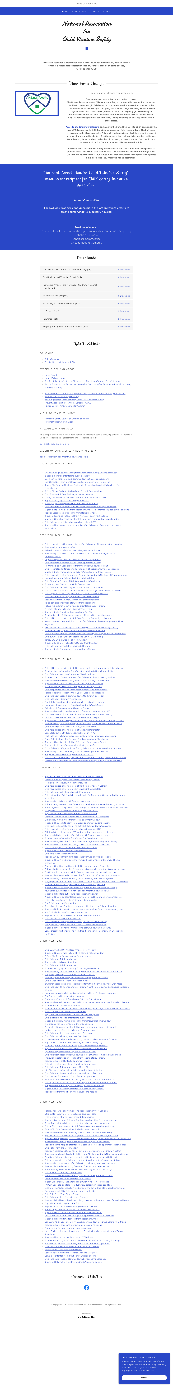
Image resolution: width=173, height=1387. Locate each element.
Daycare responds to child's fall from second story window (73, 621)
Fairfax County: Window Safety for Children (65, 467)
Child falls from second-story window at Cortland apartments (74, 648)
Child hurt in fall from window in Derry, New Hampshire (70, 788)
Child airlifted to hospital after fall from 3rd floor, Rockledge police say (78, 679)
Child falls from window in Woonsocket (63, 760)
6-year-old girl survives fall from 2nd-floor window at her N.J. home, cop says (81, 1181)
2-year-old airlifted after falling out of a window (67, 537)
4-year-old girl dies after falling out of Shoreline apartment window (76, 812)
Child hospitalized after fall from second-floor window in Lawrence (76, 751)
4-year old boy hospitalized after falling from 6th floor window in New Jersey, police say (86, 1215)
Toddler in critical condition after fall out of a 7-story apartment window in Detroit (83, 1212)
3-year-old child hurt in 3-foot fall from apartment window (72, 1280)
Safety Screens (52, 420)
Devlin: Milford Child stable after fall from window (68, 1240)
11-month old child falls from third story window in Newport (72, 778)
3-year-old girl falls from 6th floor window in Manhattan (71, 862)
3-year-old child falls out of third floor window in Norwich (71, 955)
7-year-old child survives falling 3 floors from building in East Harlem (77, 741)
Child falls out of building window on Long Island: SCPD (71, 583)
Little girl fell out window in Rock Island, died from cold (70, 1175)
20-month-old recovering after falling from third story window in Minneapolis (81, 1088)
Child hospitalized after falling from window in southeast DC (73, 890)
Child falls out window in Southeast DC (63, 979)
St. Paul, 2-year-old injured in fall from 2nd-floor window (71, 565)
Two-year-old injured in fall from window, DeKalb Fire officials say (76, 986)
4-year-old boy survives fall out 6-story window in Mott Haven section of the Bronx (83, 1032)
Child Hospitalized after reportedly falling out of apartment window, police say (82, 630)
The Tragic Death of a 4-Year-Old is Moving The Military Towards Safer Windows (82, 442)
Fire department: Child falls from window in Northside (70, 1252)
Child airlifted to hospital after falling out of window (69, 1079)
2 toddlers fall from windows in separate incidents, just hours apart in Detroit (81, 1218)
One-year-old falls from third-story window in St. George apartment (77, 540)
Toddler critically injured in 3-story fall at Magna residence (72, 1029)
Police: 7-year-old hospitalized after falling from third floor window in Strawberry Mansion (87, 868)
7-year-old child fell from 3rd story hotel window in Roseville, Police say (78, 1193)
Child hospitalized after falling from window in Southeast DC (73, 850)
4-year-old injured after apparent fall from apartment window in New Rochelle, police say (87, 1063)
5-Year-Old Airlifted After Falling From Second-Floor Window (73, 552)
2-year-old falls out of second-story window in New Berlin (72, 1267)
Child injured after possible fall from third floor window (70, 1125)
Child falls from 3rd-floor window (60, 1020)
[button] (124, 330)
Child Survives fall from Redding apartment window (69, 555)
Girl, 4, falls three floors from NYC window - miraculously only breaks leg (79, 893)
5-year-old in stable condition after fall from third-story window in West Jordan (82, 580)
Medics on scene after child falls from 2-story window (70, 1091)
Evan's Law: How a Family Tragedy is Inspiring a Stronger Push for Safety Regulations (85, 455)
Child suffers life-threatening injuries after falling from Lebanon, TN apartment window (85, 819)
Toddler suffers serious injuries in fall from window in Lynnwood (75, 946)
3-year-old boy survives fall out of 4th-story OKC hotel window (74, 1014)
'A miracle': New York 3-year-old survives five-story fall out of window (77, 1203)
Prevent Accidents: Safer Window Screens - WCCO (68, 464)
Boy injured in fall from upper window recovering (68, 1289)
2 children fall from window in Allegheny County (67, 769)
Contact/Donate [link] (101, 11)
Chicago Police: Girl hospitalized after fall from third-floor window (75, 558)
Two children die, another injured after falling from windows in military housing (81, 688)
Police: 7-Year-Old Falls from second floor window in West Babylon (76, 1172)
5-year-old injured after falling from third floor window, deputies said (77, 1227)
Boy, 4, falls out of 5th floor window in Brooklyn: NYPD (70, 794)
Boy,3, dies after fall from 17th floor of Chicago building (70, 1317)
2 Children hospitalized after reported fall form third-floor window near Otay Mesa (83, 1045)
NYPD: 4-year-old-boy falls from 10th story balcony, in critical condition (78, 1246)
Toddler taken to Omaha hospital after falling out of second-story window (80, 738)
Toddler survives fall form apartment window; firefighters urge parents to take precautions (87, 1069)
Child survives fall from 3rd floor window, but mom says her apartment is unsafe (82, 651)
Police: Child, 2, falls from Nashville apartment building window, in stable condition (83, 822)
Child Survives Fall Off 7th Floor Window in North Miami (70, 1011)
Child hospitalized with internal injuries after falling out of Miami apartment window (83, 605)
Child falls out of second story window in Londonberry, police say (75, 1320)
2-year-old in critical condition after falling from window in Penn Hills (77, 927)
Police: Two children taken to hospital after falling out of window (75, 667)
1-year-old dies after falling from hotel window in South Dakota (74, 766)
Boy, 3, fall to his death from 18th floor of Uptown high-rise (72, 1076)
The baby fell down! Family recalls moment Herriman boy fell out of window (81, 967)
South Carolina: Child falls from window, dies (65, 1073)
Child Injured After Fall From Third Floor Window (67, 1042)
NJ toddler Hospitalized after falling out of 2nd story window (73, 748)
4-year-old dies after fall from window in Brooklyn (68, 912)
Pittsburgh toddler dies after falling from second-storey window (75, 1119)
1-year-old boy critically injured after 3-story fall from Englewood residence (80, 1054)
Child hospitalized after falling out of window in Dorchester (72, 791)
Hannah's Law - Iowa (55, 439)
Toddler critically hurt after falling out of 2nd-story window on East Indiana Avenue (83, 785)
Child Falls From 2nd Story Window (61, 1209)
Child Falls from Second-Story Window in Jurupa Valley (71, 961)
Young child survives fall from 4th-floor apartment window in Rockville (78, 952)
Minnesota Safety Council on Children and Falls (67, 480)
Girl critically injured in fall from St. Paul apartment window (72, 881)
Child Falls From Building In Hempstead (63, 1233)
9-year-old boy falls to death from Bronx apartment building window (77, 884)
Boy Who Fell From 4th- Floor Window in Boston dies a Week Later (76, 1110)
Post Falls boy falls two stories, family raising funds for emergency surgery (80, 797)
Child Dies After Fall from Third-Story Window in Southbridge (73, 642)
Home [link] (65, 11)
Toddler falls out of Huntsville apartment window (68, 1122)
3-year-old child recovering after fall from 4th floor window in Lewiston (78, 896)
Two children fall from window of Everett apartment (69, 1085)
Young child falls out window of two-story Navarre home (71, 872)
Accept (144, 1378)
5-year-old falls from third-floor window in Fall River (69, 673)
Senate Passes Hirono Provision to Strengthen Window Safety (74, 445)
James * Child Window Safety (90, 461)
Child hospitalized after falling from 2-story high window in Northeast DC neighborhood (86, 636)
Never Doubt (51, 436)
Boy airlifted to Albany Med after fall (62, 1264)
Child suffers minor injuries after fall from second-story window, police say (80, 1187)
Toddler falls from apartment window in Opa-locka (64, 518)
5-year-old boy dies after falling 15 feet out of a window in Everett (75, 803)
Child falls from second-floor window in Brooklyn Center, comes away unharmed (83, 1116)
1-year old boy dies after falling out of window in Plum (70, 1113)
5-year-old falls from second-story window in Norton (70, 710)
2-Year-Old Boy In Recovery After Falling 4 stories (68, 1017)
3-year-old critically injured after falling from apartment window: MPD (77, 772)
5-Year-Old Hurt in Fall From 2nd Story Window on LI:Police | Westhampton (80, 1140)
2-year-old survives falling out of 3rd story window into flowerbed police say (81, 949)
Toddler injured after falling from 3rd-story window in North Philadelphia (79, 732)
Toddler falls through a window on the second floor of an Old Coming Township (82, 1301)
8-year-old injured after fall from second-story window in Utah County (78, 989)
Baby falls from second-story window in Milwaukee (69, 815)
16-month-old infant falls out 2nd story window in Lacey (71, 639)
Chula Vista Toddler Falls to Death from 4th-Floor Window (72, 1308)
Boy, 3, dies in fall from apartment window (64, 1057)
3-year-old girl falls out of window (61, 1023)
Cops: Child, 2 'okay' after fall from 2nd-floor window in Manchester (76, 800)
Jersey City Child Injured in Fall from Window (66, 701)
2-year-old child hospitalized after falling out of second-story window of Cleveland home (87, 1261)
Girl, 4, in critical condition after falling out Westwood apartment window (79, 1237)
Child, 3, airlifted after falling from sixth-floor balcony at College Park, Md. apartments (85, 695)
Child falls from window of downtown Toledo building (70, 735)
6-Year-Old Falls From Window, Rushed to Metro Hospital (72, 1190)
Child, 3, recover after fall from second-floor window (69, 1178)
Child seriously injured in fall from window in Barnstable (71, 909)
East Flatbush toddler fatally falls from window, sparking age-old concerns (80, 933)
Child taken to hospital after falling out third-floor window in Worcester (78, 887)
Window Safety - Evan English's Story (62, 458)
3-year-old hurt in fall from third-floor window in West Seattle (73, 1274)
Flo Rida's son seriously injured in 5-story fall (66, 844)
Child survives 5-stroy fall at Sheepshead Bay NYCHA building (74, 698)
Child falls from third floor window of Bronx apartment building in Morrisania (80, 568)
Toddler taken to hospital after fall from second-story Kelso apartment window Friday (85, 1206)
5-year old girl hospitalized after (60, 608)
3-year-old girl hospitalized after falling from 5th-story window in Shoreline (80, 1224)
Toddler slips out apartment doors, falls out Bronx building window (76, 1106)
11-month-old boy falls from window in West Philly (68, 670)
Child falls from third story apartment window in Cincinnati (72, 658)
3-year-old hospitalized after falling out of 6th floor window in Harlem (77, 905)
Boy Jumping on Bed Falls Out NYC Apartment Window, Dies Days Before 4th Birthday (85, 1283)
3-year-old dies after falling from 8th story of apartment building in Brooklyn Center (84, 782)
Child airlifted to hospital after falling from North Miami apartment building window (84, 729)
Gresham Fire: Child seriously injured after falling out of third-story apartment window (85, 1249)
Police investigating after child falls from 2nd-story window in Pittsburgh (78, 1230)
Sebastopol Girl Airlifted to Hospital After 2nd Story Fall (71, 1314)
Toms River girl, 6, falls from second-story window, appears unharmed (78, 1184)
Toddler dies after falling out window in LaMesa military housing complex (79, 676)
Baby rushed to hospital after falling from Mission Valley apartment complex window (85, 930)
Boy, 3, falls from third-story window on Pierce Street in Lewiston (75, 763)
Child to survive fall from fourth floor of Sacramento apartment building (78, 775)
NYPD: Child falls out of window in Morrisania (66, 973)
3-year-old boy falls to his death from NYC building (69, 1298)
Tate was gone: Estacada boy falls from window (67, 645)
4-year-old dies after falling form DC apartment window (71, 704)
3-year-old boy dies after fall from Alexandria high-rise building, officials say (81, 902)
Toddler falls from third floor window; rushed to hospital (71, 1153)
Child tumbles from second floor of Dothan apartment (70, 1137)
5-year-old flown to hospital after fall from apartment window (74, 838)
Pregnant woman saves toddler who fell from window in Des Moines (77, 878)
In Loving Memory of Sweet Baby (61, 461)
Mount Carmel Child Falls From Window (63, 1311)
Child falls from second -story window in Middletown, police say (75, 757)
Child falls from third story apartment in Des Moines (69, 1094)
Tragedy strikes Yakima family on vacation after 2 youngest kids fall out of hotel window (86, 942)
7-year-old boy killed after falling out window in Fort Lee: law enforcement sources (84, 958)
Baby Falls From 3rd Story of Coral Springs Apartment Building (74, 1147)
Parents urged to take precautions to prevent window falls (72, 1271)
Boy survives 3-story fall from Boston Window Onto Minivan (73, 1060)
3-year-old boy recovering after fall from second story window (74, 1150)
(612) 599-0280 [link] (90, 3)
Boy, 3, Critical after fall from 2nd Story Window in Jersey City (73, 1103)
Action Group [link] (80, 11)
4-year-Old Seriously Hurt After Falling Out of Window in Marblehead (77, 1243)
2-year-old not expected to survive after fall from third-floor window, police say (82, 936)
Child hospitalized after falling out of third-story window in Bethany (76, 847)
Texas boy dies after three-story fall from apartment (70, 664)
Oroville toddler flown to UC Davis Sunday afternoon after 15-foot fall (77, 543)
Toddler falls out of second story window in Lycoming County (73, 1286)
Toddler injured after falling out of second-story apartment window (76, 1039)
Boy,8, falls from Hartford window (61, 964)
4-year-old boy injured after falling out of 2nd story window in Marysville (79, 939)
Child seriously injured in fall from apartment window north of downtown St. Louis (83, 1221)
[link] (86, 40)
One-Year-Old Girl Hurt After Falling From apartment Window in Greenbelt (79, 1277)
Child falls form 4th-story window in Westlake (66, 1097)
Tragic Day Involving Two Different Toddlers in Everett (70, 1036)
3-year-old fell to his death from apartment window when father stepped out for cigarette (87, 571)
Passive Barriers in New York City (60, 423)
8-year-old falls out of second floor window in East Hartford (73, 976)
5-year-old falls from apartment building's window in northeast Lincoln (78, 633)
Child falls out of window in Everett (61, 915)
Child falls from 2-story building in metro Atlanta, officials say (73, 1134)
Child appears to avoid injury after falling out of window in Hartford (76, 655)
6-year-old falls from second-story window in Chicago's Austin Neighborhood (81, 1196)
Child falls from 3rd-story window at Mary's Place (68, 1128)
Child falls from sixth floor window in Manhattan (67, 853)
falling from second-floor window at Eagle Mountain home (72, 611)
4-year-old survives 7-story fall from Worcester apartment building (76, 577)
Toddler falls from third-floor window (62, 1066)
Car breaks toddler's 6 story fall (55, 505)
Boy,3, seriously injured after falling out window (67, 561)
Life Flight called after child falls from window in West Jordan (73, 1131)
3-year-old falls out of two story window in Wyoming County (73, 1323)
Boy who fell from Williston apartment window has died (71, 875)
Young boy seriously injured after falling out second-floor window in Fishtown (81, 1100)
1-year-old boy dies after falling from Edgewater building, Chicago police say (81, 534)
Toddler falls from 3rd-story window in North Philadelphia (72, 661)
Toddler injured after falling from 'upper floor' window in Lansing (75, 899)
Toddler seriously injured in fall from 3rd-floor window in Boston (75, 692)
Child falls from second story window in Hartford (68, 707)
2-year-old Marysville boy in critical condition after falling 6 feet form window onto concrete (88, 1200)
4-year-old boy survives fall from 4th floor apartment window (74, 745)
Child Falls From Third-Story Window (62, 1255)
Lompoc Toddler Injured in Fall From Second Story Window (72, 841)
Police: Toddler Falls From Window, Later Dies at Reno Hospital (74, 754)
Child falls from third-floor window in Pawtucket (67, 1258)
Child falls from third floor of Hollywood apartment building (73, 624)
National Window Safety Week (59, 483)
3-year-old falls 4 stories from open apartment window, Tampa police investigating (84, 970)
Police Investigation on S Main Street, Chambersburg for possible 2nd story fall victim (84, 865)
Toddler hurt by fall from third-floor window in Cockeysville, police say (78, 918)
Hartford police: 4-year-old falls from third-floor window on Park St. (76, 627)
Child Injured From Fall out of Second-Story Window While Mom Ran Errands (81, 1144)
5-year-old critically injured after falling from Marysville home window (78, 1082)
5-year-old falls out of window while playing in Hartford (71, 806)
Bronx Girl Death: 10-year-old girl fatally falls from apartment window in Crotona (83, 809)
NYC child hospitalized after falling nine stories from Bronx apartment (77, 1304)
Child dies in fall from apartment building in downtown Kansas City (76, 983)
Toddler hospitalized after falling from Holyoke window (71, 574)
